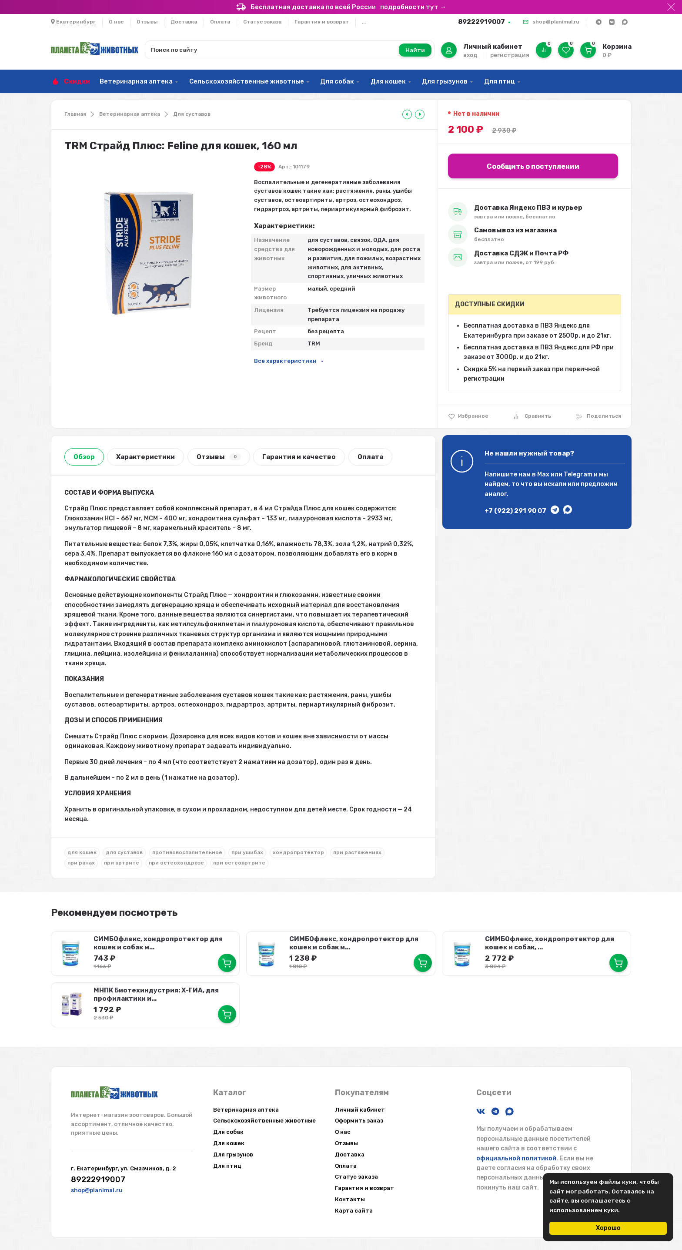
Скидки (77, 81)
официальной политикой (516, 1157)
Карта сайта (354, 1209)
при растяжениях (357, 852)
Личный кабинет (360, 1109)
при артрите (121, 863)
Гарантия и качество (299, 457)
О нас (116, 22)
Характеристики (145, 457)
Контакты (350, 1198)
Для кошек (388, 81)
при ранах (81, 863)
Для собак (337, 81)
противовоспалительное (187, 852)
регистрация (509, 55)
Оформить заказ (359, 1120)
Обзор (84, 457)
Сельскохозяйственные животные (246, 81)
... (364, 22)
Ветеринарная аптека (136, 81)
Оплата (220, 22)
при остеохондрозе (176, 863)
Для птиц (499, 81)
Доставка (183, 22)
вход (470, 55)
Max (543, 474)
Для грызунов (445, 81)
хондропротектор (298, 852)
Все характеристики (285, 361)
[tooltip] (407, 114)
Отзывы (147, 22)
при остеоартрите (239, 863)
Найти (415, 50)
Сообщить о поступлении (533, 166)
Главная (75, 114)
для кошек (82, 852)
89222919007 (481, 22)
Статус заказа (262, 22)
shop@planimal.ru (555, 22)
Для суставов (192, 114)
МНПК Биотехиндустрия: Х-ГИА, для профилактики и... (156, 994)
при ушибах (247, 852)
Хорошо (608, 1228)
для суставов (124, 852)
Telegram (578, 474)
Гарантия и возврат (321, 22)
